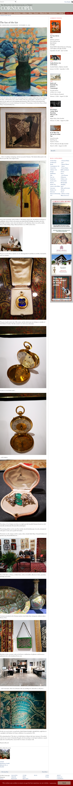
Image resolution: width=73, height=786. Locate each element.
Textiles (63, 190)
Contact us (59, 777)
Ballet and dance (65, 169)
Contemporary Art (54, 166)
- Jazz (62, 162)
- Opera (63, 166)
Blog (30, 13)
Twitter (2, 779)
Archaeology (53, 160)
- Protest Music (64, 168)
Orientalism (64, 180)
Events (47, 777)
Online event (64, 179)
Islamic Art (53, 184)
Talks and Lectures (65, 188)
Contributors (60, 778)
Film (51, 175)
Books (51, 164)
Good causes (53, 180)
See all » (53, 150)
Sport (62, 186)
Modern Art (53, 190)
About (61, 13)
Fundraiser (52, 179)
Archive (9, 13)
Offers (25, 13)
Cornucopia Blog (5, 15)
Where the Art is (65, 195)
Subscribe (69, 13)
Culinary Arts (53, 169)
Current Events (56, 18)
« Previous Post (4, 771)
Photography (64, 182)
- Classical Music (65, 160)
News (62, 173)
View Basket (67, 2)
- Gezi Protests (64, 175)
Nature (62, 171)
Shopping (63, 184)
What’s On (43, 13)
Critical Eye (53, 168)
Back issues (14, 778)
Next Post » (45, 771)
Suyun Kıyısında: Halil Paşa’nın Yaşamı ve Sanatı (54, 140)
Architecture (53, 162)
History (52, 182)
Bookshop (17, 13)
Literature (52, 188)
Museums (52, 191)
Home (3, 13)
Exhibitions (53, 173)
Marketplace (53, 13)
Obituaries (63, 177)
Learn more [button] (53, 783)
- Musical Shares (65, 164)
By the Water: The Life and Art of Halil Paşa (55, 134)
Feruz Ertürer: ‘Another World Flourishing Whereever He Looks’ (54, 113)
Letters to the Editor (55, 186)
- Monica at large (65, 193)
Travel (36, 13)
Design (52, 171)
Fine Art (52, 177)
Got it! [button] (64, 783)
